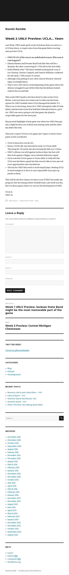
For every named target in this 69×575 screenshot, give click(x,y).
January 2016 (13, 452)
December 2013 (14, 498)
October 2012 (13, 529)
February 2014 (14, 492)
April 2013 (12, 510)
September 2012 (14, 532)
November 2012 (14, 526)
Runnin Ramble (15, 29)
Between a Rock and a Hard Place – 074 (25, 392)
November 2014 (14, 477)
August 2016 (13, 449)
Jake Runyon (13, 200)
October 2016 (13, 443)
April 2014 (12, 486)
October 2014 (13, 480)
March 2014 (13, 489)
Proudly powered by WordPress (29, 571)
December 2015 (14, 455)
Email (8, 268)
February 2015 (13, 467)
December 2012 (14, 522)
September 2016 (14, 446)
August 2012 (13, 535)
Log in (10, 553)
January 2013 (13, 519)
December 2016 (14, 437)
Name (8, 257)
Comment (9, 224)
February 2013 (14, 516)
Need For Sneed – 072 (17, 402)
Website (9, 278)
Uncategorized (14, 374)
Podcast (11, 371)
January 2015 (13, 471)
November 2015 (14, 458)
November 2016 (14, 440)
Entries (13, 556)
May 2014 (11, 483)
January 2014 (13, 495)
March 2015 (12, 464)
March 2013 (13, 513)
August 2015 (13, 461)
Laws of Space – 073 (16, 395)
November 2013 (14, 501)
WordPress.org (14, 562)
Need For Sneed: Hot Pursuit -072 (22, 399)
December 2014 (14, 474)
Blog (36, 200)
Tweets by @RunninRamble (17, 350)
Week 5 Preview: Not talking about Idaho (25, 405)
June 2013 (12, 507)
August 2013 (13, 504)
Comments (14, 559)
